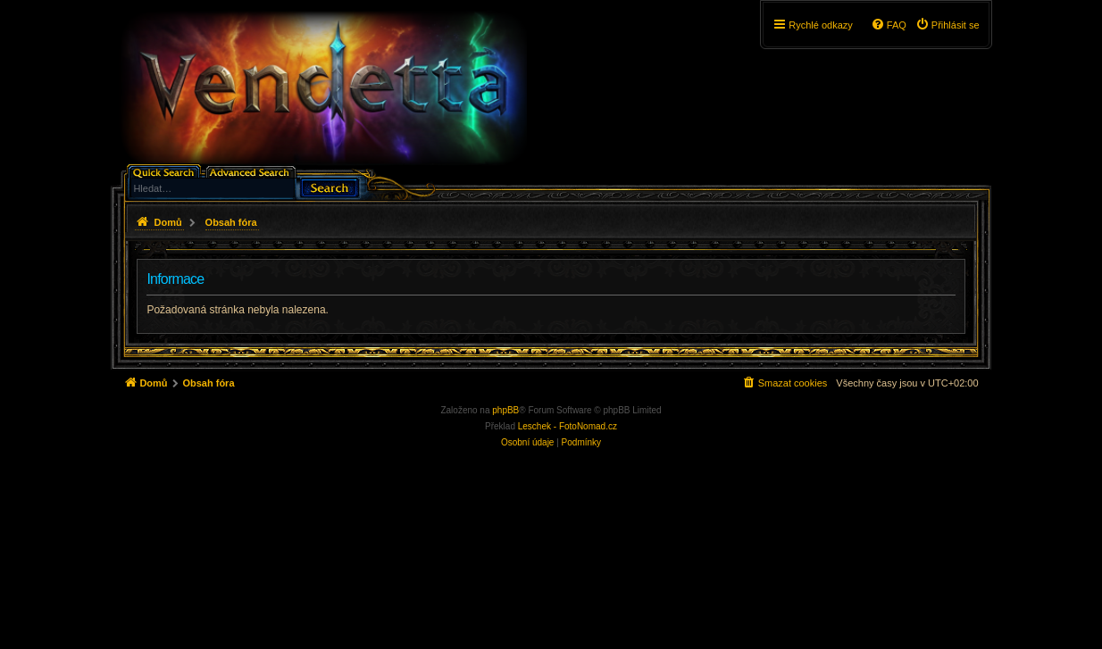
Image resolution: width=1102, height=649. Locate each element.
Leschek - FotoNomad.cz (567, 426)
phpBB (505, 410)
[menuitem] (947, 25)
